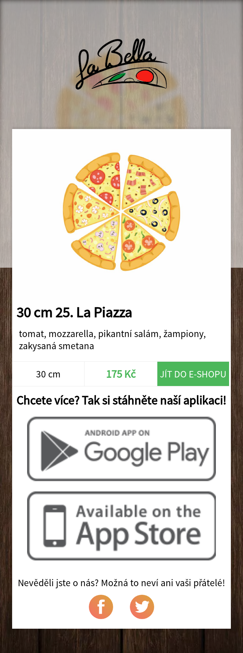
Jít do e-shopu (193, 374)
